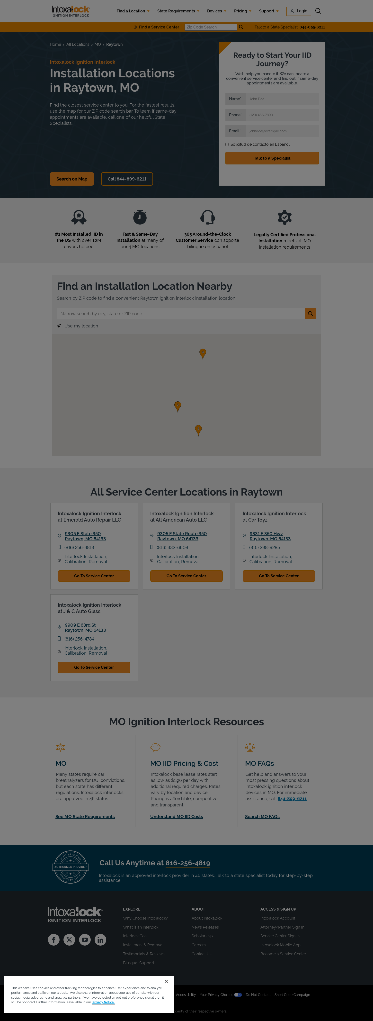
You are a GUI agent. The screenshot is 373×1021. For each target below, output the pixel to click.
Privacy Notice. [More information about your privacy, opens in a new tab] (103, 1002)
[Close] (166, 981)
